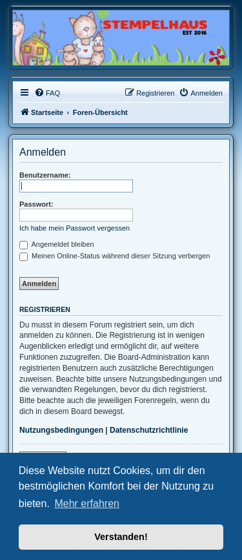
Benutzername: (44, 175)
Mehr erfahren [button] (86, 503)
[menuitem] (47, 93)
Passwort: (36, 204)
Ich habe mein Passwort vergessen (74, 228)
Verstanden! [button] (120, 537)
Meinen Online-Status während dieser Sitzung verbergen (114, 256)
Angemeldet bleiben (56, 244)
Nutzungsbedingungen (61, 430)
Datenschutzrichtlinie (149, 430)
